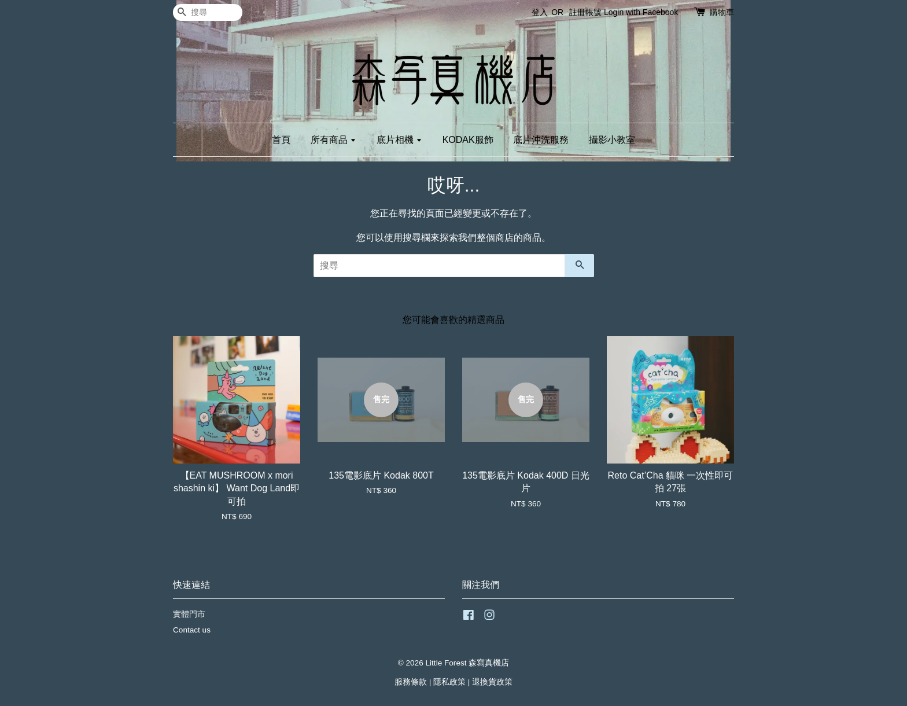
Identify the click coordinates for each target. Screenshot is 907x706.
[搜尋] (207, 12)
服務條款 (410, 682)
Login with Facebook (641, 12)
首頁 (281, 140)
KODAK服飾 (468, 140)
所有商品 (333, 140)
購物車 (722, 12)
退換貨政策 (492, 682)
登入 (540, 12)
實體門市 (189, 614)
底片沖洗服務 (541, 140)
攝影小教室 (612, 140)
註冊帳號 (585, 12)
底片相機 (399, 140)
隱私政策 (449, 682)
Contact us (192, 630)
